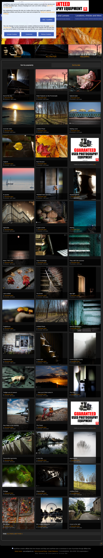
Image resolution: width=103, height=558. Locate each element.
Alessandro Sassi (9, 97)
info (94, 164)
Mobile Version (18, 551)
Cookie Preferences (53, 551)
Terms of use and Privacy (40, 551)
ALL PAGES (10, 533)
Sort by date (76, 65)
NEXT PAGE (19, 533)
